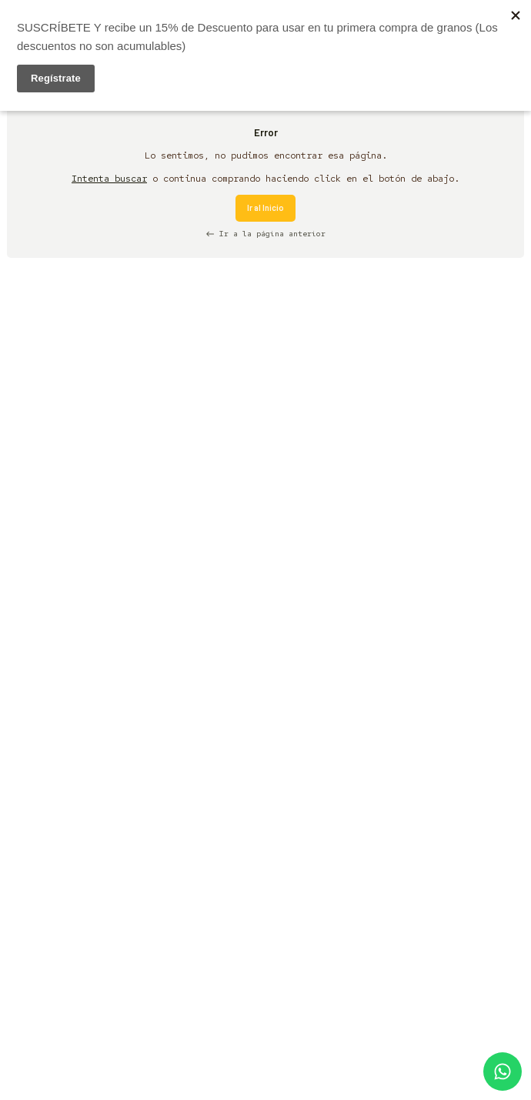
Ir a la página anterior (265, 234)
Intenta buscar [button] (109, 178)
